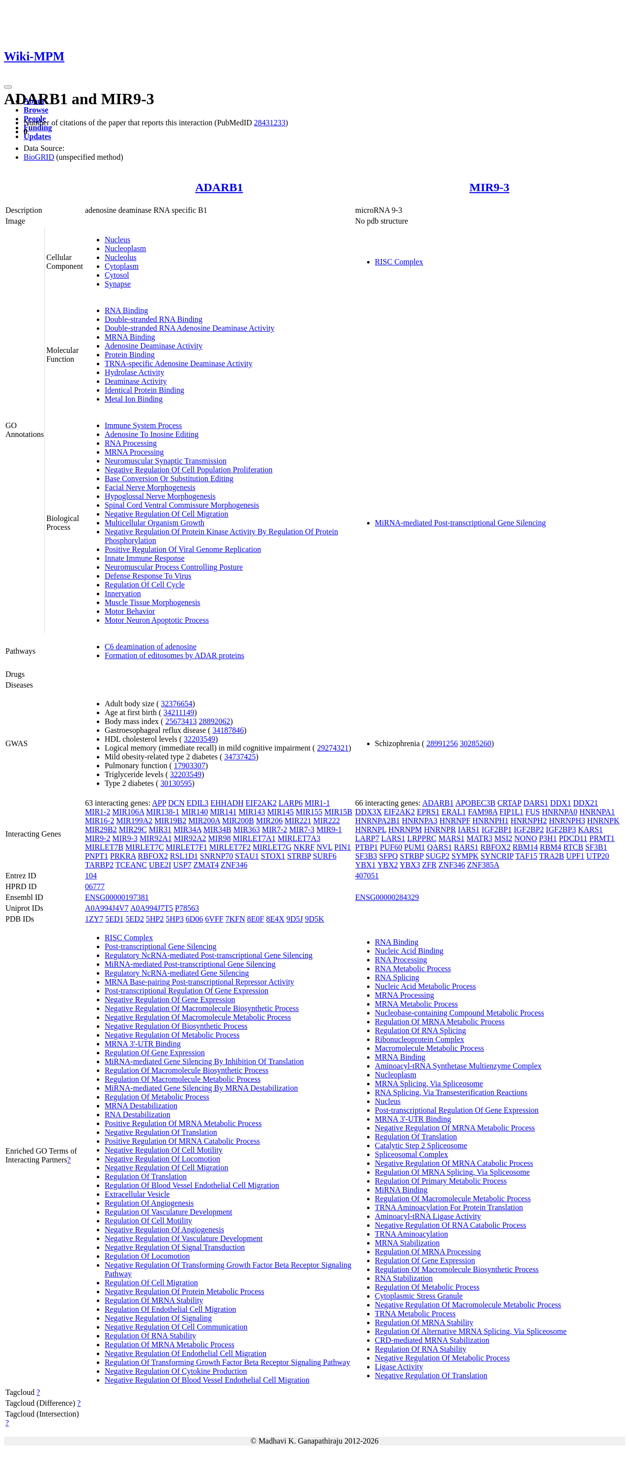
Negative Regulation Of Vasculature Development (183, 1238)
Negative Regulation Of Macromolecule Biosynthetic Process (202, 1008)
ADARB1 (219, 187)
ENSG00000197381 (117, 897)
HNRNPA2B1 (377, 820)
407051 (367, 875)
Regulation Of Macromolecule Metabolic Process (182, 1079)
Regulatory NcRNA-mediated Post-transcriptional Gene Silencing (209, 955)
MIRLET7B (104, 847)
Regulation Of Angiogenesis (149, 1203)
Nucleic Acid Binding (409, 951)
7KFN (235, 919)
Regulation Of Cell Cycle (145, 584)
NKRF (303, 847)
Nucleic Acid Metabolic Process (425, 986)
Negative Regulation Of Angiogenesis (164, 1229)
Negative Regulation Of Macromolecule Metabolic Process (198, 1017)
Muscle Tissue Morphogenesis (152, 602)
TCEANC (131, 865)
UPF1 (575, 856)
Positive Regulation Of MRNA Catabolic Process (182, 1141)
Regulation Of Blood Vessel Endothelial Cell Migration (192, 1185)
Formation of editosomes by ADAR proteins (174, 655)
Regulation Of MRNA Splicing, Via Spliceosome (452, 1172)
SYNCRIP (497, 856)
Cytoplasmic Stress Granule (419, 1296)
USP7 (182, 865)
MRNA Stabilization (407, 1243)
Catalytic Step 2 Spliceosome (421, 1145)
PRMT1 (602, 838)
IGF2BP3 (561, 829)
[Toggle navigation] (8, 87)
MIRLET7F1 (186, 847)
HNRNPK (603, 820)
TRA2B (551, 856)
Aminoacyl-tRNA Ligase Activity (428, 1216)
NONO (526, 838)
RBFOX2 (153, 856)
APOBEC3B (475, 803)
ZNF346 (234, 865)
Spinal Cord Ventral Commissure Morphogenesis (182, 505)
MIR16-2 (99, 820)
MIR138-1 (162, 812)
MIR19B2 (170, 820)
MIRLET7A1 (254, 838)
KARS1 (590, 829)
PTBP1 (366, 847)
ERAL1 (453, 812)
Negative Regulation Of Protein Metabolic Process (184, 1291)
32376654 (177, 703)
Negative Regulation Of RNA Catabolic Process (450, 1225)
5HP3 (174, 919)
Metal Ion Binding (134, 399)
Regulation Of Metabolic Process (157, 1097)
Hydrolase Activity (134, 372)
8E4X (275, 919)
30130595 (176, 783)
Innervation (123, 593)
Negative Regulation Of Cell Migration (167, 514)
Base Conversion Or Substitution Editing (169, 478)
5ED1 (114, 919)
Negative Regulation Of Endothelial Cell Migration (185, 1353)
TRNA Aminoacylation (411, 1234)
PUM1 (414, 847)
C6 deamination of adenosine (151, 646)
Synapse (118, 284)
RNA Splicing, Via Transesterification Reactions (451, 1092)
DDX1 (561, 803)
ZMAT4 (206, 865)
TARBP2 (99, 865)
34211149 (178, 712)
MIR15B (338, 812)
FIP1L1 (511, 812)
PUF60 (391, 847)
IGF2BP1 (497, 829)
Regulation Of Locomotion (147, 1256)
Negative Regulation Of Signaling (158, 1318)
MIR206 (269, 820)
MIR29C (133, 829)
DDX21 (585, 803)
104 (91, 875)
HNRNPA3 (419, 820)
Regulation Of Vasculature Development (168, 1212)
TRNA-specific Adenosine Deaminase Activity (179, 363)
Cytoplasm (122, 266)
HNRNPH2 (529, 820)
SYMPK (465, 856)
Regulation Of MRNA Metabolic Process (169, 1344)
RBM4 (551, 847)
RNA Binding (126, 310)
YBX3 (410, 865)
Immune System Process (143, 425)
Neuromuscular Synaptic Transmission (166, 461)
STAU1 (247, 856)
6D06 (194, 919)
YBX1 (365, 865)
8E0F (255, 919)
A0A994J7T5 (151, 908)
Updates (37, 136)
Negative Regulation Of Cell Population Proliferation (189, 469)
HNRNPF (454, 820)
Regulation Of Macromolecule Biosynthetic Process (186, 1070)
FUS (532, 812)
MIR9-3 (489, 187)
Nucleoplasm (125, 248)
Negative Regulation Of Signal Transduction (175, 1247)
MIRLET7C (144, 847)
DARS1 (535, 803)
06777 (95, 886)
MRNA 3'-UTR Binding (143, 1044)
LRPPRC (422, 838)
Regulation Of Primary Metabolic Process (441, 1181)
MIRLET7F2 (230, 847)
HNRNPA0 (559, 812)
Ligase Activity (399, 1366)
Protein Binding (130, 354)
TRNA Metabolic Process (415, 1313)
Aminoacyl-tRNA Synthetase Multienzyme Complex (458, 1066)
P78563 (187, 908)
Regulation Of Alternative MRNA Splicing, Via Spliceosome (471, 1331)
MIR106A (128, 812)
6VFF (214, 919)
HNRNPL (370, 829)
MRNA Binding (130, 337)
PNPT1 (96, 856)
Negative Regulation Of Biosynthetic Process (176, 1026)
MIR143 (251, 812)
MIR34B (217, 829)
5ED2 (135, 919)
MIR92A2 (190, 838)
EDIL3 (197, 803)
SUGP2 (438, 856)
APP (159, 803)
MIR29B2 (101, 829)
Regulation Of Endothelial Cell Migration (170, 1309)
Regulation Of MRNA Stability (154, 1300)
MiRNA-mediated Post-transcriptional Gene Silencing (460, 523)
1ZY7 (94, 919)
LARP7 (367, 838)
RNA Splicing (397, 977)
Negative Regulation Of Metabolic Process (172, 1035)
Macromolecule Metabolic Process (429, 1048)
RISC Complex (399, 262)
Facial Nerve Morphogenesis (150, 487)
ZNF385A (483, 865)
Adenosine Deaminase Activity (153, 346)
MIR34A (187, 829)
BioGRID (39, 157)
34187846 (228, 730)
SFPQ (388, 856)
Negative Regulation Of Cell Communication (176, 1327)
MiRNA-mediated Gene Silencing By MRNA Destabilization (201, 1088)
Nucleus (117, 239)
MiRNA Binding (401, 1190)
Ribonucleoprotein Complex (419, 1039)
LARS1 (393, 838)
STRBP (299, 856)
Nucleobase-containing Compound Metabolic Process (459, 1013)
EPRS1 (428, 812)
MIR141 (223, 812)
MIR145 (280, 812)
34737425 (240, 757)
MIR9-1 (329, 829)
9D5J (294, 919)
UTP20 (597, 856)
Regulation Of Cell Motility (148, 1220)
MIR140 (194, 812)
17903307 (189, 765)
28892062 (214, 721)
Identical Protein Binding (144, 390)
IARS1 (469, 829)
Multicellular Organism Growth (154, 523)
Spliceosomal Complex (411, 1154)
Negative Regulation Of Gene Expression (170, 999)
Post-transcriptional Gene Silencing (161, 946)
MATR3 (479, 838)
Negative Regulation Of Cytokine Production (176, 1371)
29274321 (332, 748)
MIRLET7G (272, 847)
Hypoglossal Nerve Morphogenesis (160, 496)
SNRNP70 (216, 856)
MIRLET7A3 (299, 838)
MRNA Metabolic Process (416, 1004)
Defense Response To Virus (148, 576)
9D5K (314, 919)
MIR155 (309, 812)
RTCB (573, 847)
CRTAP (509, 803)
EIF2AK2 (261, 803)
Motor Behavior (130, 611)
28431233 (270, 122)
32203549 (199, 739)
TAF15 (526, 856)
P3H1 (548, 838)
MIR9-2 (98, 838)
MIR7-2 (274, 829)
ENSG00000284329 (387, 897)
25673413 (181, 721)
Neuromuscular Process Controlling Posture (174, 567)
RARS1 (466, 847)
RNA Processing (131, 443)
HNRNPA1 (597, 812)
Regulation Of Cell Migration (151, 1282)
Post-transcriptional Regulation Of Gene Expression (186, 990)
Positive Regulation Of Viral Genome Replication (183, 549)
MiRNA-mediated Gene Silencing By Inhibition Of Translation (204, 1061)
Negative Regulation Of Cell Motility (164, 1150)
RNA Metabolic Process (413, 968)
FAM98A (482, 812)
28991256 (442, 743)
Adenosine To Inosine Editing (152, 434)
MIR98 (219, 838)
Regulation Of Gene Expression (155, 1052)
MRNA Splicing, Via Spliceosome (429, 1083)
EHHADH (227, 803)
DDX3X (368, 812)
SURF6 (325, 856)
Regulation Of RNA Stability (150, 1336)
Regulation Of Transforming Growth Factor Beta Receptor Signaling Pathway (227, 1362)
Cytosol (117, 275)
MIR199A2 (134, 820)
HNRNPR (440, 829)
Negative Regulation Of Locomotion (162, 1159)
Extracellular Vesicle (137, 1194)
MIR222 (326, 820)
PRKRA (123, 856)
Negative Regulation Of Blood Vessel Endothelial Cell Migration (207, 1380)
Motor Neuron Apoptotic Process (157, 620)
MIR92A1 (156, 838)
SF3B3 (366, 856)
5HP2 (155, 919)
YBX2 (387, 865)
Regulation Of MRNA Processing (428, 1251)
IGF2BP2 (528, 829)
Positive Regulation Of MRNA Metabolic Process (183, 1123)
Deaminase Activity (136, 381)
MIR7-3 (302, 829)
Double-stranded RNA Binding (153, 319)
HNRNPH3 (567, 820)
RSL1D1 (184, 856)
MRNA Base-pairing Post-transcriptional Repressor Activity (199, 982)
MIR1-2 (98, 812)
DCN (176, 803)
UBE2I (160, 865)
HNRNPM (405, 829)
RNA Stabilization (404, 1278)
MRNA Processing (134, 452)
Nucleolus (121, 257)
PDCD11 (573, 838)
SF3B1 (596, 847)
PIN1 (342, 847)
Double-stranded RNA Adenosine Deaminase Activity (190, 328)
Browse (36, 110)
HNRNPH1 (490, 820)
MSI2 (503, 838)
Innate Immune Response (145, 558)
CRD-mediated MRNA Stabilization (432, 1340)
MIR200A (204, 820)
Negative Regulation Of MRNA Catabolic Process (454, 1163)
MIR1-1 (317, 803)
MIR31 (160, 829)
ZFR (429, 865)
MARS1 (451, 838)
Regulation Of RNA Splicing (420, 1030)
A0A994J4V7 (107, 908)
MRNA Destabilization (141, 1105)
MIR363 (246, 829)
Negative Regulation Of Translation (161, 1132)
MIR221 (298, 820)
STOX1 (273, 856)
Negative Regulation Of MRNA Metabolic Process (455, 1128)
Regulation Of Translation (146, 1176)
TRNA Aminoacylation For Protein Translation (449, 1207)
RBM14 (525, 847)
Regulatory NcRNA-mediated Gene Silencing (177, 973)
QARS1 (439, 847)
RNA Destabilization (138, 1114)
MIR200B (238, 820)
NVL (324, 847)
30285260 (475, 743)
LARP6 (291, 803)
